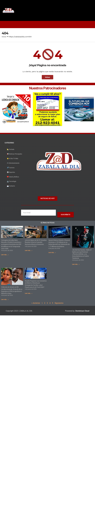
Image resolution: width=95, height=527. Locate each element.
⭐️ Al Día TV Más (12, 158)
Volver (47, 77)
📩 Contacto (11, 186)
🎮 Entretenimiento (13, 163)
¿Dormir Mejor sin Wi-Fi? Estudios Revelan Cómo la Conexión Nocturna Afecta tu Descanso (36, 242)
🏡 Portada (10, 149)
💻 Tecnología (11, 181)
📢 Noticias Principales (14, 154)
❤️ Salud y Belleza (13, 177)
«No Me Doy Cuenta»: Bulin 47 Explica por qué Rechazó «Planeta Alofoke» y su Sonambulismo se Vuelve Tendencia (82, 254)
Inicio (4, 37)
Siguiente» (59, 303)
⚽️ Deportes (11, 172)
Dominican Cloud (82, 311)
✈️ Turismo (10, 168)
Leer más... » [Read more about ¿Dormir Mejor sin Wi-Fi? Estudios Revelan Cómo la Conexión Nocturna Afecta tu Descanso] (28, 250)
